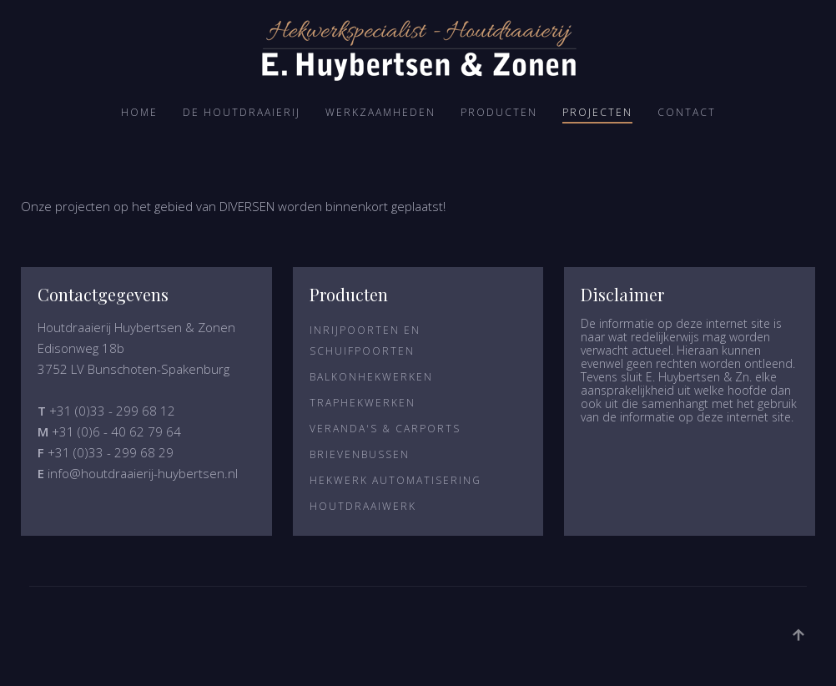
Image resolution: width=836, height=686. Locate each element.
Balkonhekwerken (371, 377)
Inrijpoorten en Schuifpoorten (365, 340)
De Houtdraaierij (241, 112)
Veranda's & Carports (385, 428)
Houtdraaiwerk (363, 506)
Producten (499, 112)
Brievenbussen (360, 454)
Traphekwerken (362, 403)
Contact (686, 112)
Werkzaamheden (380, 112)
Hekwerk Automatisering (395, 480)
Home (139, 112)
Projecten (597, 112)
